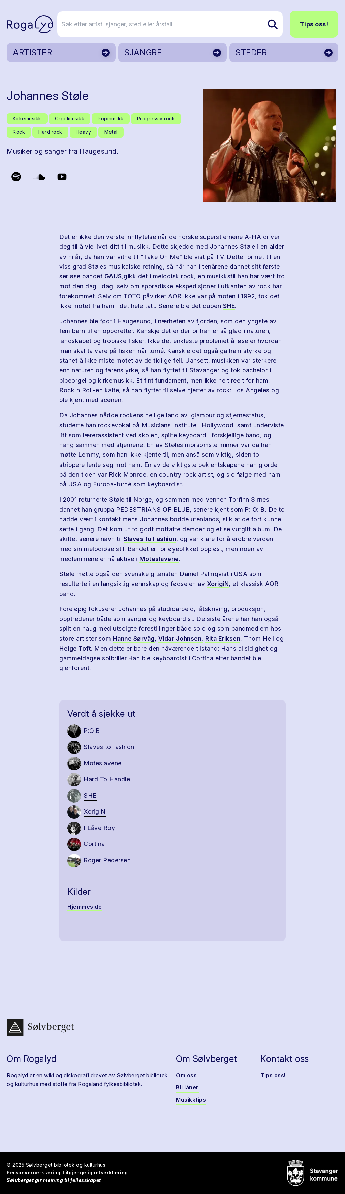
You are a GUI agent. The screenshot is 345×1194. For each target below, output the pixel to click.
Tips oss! (314, 24)
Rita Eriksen (222, 638)
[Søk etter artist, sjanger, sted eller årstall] (175, 24)
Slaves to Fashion (150, 538)
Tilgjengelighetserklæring (95, 1172)
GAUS (113, 276)
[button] (269, 145)
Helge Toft (75, 648)
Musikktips (191, 1099)
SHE (229, 305)
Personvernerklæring (34, 1172)
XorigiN (218, 583)
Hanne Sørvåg (134, 638)
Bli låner (187, 1087)
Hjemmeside (84, 906)
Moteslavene (159, 558)
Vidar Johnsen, (180, 638)
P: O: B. (255, 509)
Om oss (186, 1075)
